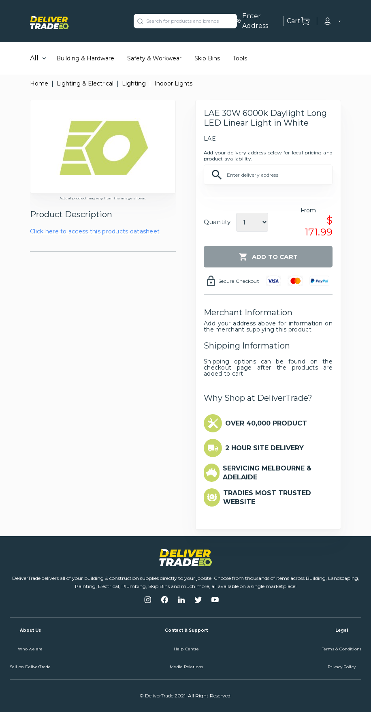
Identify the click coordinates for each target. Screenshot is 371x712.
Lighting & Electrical (85, 83)
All (34, 58)
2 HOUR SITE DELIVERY (264, 448)
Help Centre (186, 649)
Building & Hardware (85, 58)
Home (39, 83)
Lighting (134, 83)
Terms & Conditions (341, 649)
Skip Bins (207, 58)
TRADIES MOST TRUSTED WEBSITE (267, 497)
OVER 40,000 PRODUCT (266, 423)
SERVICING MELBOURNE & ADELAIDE (267, 472)
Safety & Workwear (154, 58)
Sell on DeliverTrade (30, 666)
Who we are (30, 649)
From (308, 210)
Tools (240, 58)
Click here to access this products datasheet (95, 231)
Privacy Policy (341, 666)
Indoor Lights (173, 83)
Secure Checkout (238, 281)
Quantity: (218, 222)
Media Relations (186, 666)
